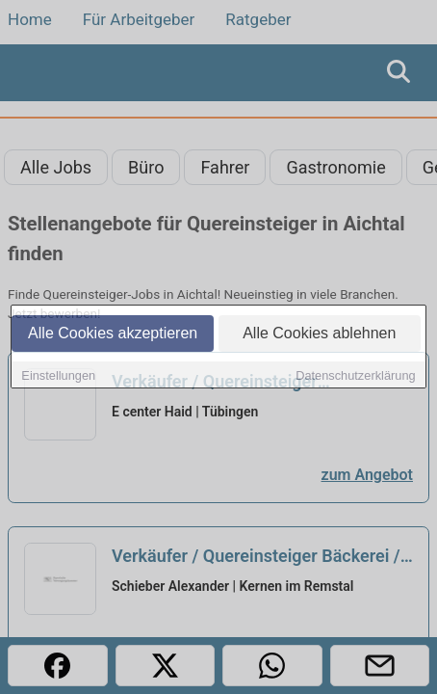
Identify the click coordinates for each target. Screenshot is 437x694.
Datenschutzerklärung (355, 375)
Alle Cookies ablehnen (319, 333)
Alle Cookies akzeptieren (112, 333)
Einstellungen (58, 375)
